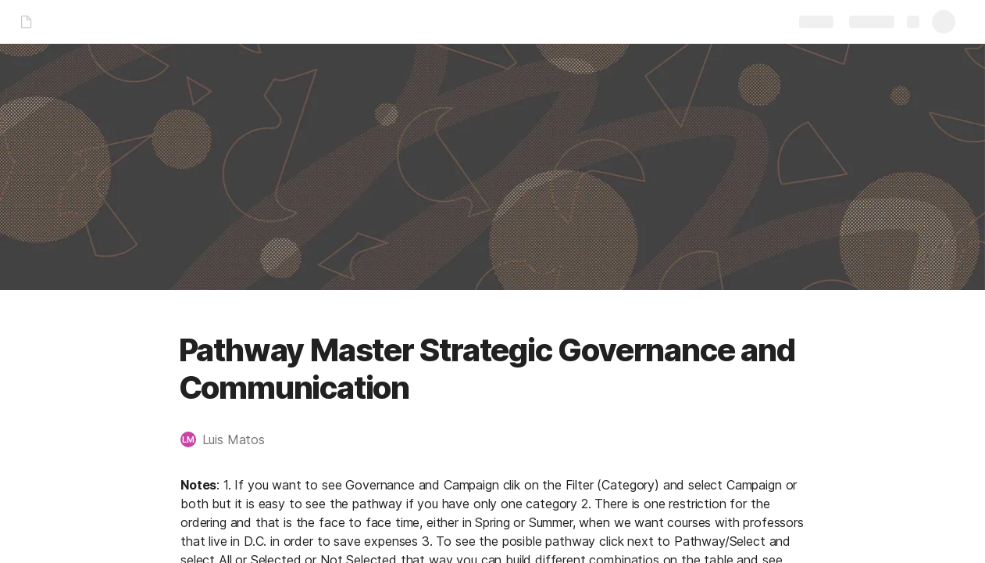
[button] (230, 439)
